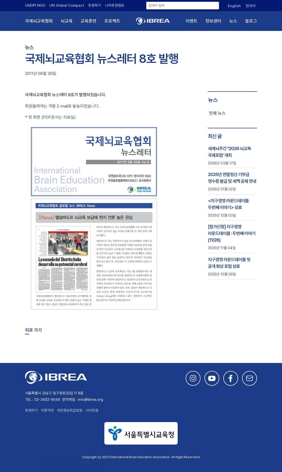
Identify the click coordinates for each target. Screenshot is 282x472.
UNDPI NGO (35, 5)
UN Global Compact (66, 5)
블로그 (251, 20)
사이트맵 (91, 410)
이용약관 (47, 410)
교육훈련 (88, 20)
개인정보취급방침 (70, 410)
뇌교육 (67, 20)
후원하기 (94, 5)
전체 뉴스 (217, 113)
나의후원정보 (114, 5)
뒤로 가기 (33, 330)
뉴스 (233, 20)
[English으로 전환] (233, 6)
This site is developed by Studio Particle (62, 463)
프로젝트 (112, 20)
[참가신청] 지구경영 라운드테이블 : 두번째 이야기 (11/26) (231, 233)
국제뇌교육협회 (39, 20)
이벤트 (191, 20)
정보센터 (213, 20)
